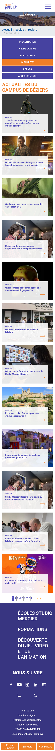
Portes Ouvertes (9, 746)
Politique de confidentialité (27, 720)
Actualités (27, 62)
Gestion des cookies (27, 724)
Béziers (32, 29)
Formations (27, 55)
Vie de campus (27, 48)
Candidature (45, 746)
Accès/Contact (27, 76)
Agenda (27, 69)
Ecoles (19, 29)
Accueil (7, 29)
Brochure (27, 746)
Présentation (27, 41)
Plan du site (27, 710)
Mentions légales (27, 715)
